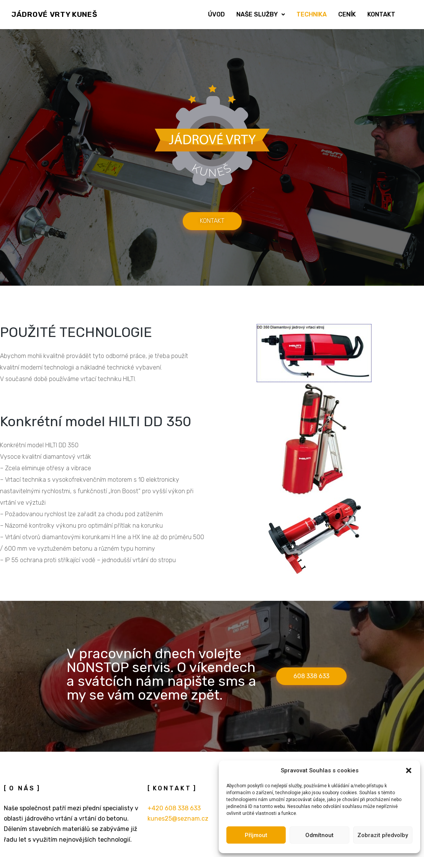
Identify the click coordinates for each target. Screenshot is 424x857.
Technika (311, 14)
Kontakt (381, 14)
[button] (409, 770)
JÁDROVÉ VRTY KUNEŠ (54, 14)
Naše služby (260, 14)
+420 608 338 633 (174, 808)
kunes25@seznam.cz (177, 818)
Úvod (216, 14)
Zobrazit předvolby (382, 835)
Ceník (347, 14)
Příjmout (256, 835)
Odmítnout (319, 835)
